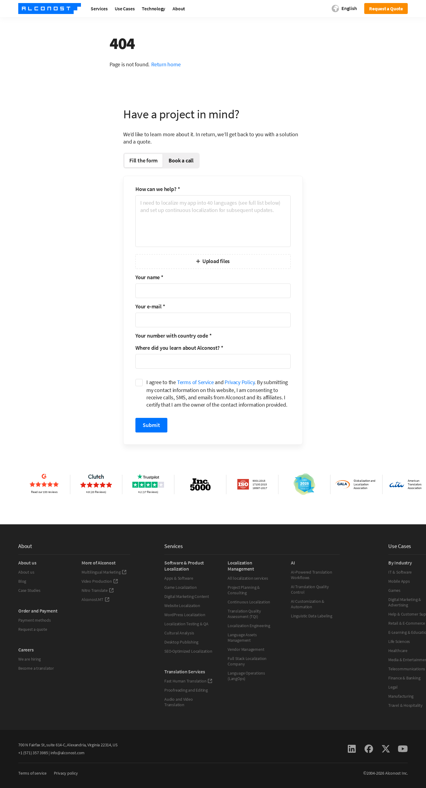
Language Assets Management (242, 637)
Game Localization (180, 587)
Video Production (100, 581)
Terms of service (32, 773)
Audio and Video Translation (178, 701)
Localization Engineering (249, 625)
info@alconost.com (68, 752)
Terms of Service (195, 382)
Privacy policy (66, 773)
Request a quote (32, 629)
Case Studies (29, 590)
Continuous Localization (249, 602)
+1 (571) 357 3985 (33, 752)
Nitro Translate (98, 590)
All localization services (248, 578)
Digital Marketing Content (186, 596)
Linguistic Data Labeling (311, 616)
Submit (151, 425)
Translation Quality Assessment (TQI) (244, 613)
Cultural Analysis (179, 633)
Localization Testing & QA (186, 624)
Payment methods (34, 620)
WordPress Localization (184, 614)
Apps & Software (178, 578)
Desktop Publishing (181, 642)
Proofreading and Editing (186, 690)
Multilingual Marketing (104, 572)
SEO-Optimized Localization (188, 651)
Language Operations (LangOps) (246, 675)
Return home (166, 64)
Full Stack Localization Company (247, 661)
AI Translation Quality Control (310, 589)
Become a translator (36, 668)
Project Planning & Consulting (244, 590)
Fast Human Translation (188, 681)
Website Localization (182, 605)
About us (26, 572)
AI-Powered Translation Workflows (311, 574)
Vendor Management (246, 649)
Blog (22, 581)
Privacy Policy (239, 382)
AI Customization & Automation (307, 604)
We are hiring (29, 659)
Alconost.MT (96, 599)
